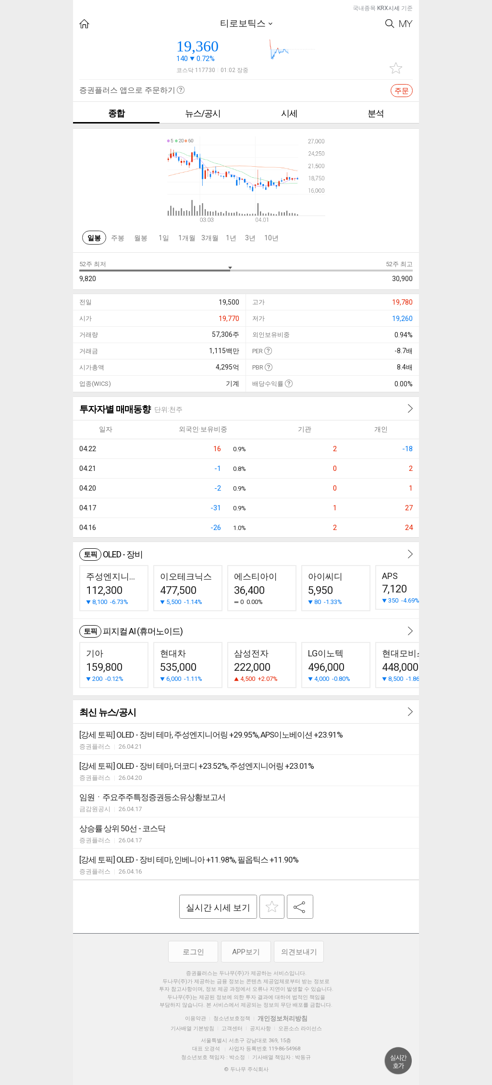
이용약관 (195, 1018)
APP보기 (246, 952)
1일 (164, 238)
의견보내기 (299, 952)
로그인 (193, 952)
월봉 (141, 238)
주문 (401, 90)
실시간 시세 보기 (218, 907)
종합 (116, 113)
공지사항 (260, 1028)
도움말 (268, 350)
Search (389, 23)
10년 (271, 238)
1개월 (187, 238)
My (406, 23)
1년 (231, 238)
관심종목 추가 (396, 68)
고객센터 (232, 1028)
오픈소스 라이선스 (300, 1028)
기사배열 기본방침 (192, 1028)
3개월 (210, 238)
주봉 (117, 238)
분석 (376, 113)
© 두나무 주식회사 (246, 1069)
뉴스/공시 (203, 113)
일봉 (94, 238)
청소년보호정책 (231, 1018)
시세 (289, 113)
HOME (84, 23)
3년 (250, 238)
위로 (398, 1061)
